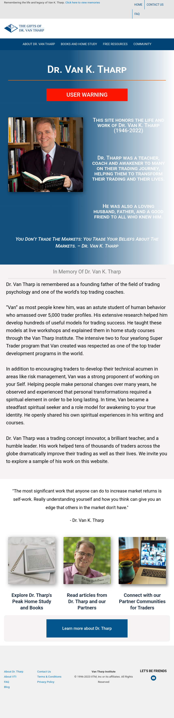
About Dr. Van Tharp (39, 44)
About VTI (10, 676)
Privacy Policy (45, 681)
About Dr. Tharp (13, 671)
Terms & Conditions (49, 676)
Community (142, 44)
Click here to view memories (82, 2)
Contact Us (155, 4)
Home (138, 4)
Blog (7, 686)
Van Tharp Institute (103, 686)
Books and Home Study (79, 44)
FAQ (137, 14)
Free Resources (115, 44)
